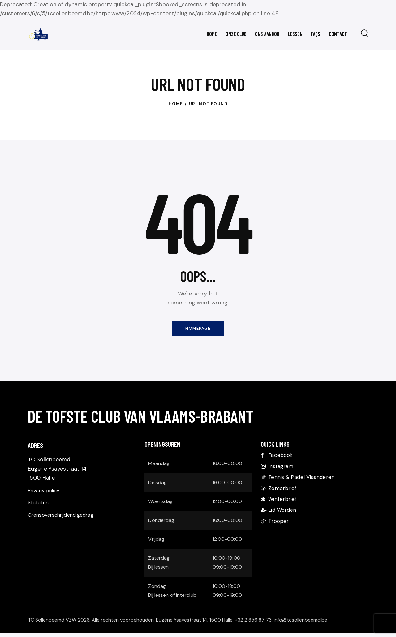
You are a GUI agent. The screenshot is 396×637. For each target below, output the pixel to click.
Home (176, 106)
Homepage (198, 331)
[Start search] (364, 34)
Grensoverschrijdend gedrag (65, 522)
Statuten (39, 508)
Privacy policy (46, 495)
